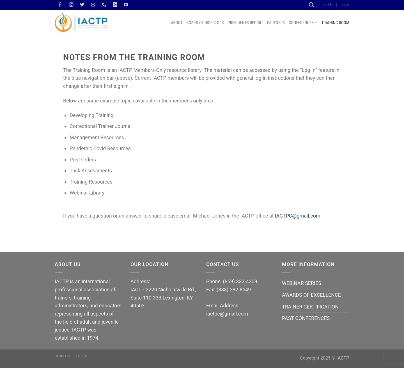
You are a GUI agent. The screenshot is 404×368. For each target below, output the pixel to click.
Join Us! (327, 5)
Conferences (303, 22)
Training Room (335, 22)
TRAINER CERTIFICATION (310, 307)
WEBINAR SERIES (301, 283)
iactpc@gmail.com (227, 314)
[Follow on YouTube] (126, 5)
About (177, 22)
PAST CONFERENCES (306, 318)
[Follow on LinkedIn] (115, 5)
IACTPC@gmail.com (297, 216)
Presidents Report (245, 22)
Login (345, 5)
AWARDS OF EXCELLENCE (311, 295)
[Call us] (104, 5)
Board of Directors (205, 22)
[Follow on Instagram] (71, 5)
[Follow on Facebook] (60, 5)
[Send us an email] (93, 5)
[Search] (311, 5)
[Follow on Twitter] (82, 5)
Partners (276, 22)
